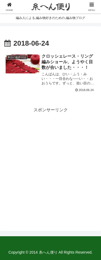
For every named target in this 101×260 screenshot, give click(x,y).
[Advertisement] (50, 164)
